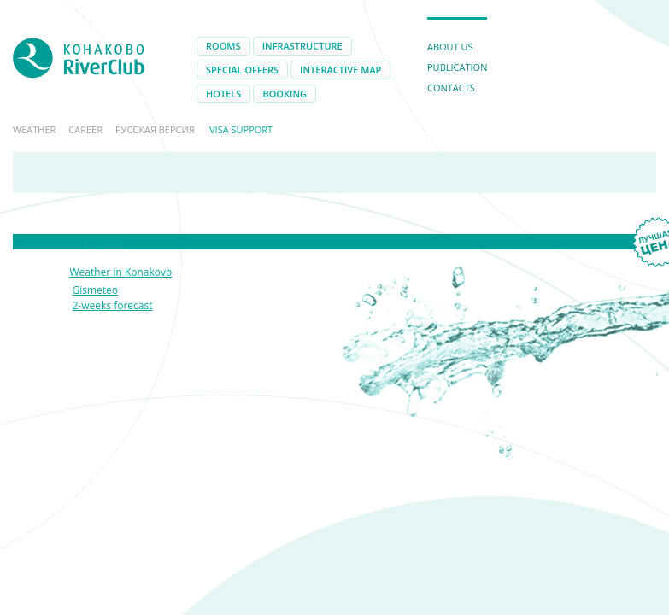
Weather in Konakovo (121, 272)
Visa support (241, 129)
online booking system (71, 241)
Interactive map (340, 69)
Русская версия (155, 129)
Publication (457, 67)
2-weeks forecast (113, 305)
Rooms (223, 45)
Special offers (242, 69)
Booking (284, 93)
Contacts (451, 87)
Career (85, 129)
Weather (34, 129)
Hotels (223, 93)
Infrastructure (302, 45)
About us (450, 46)
